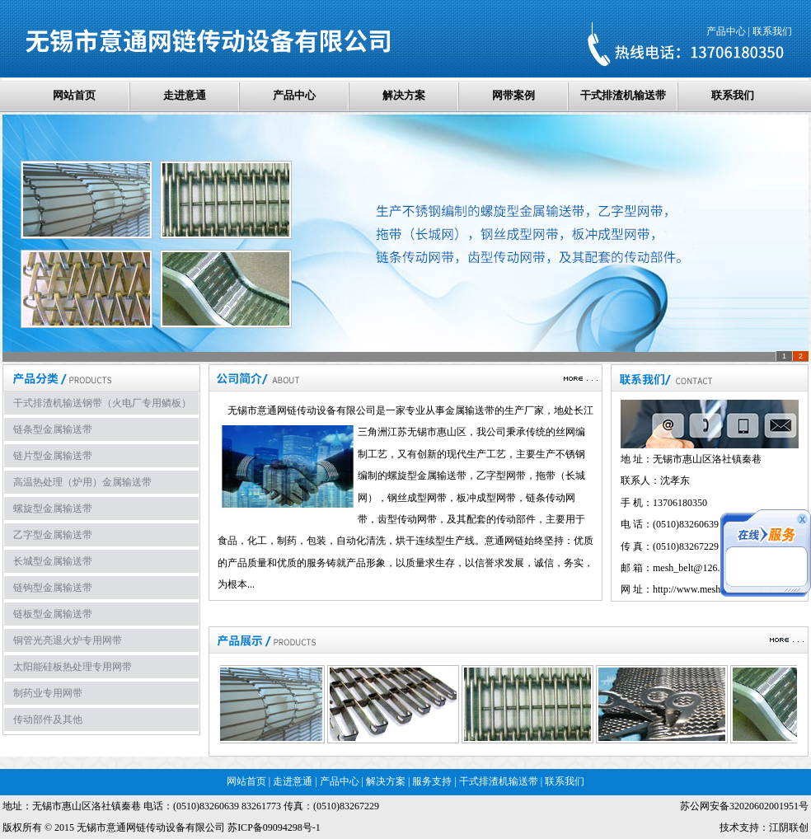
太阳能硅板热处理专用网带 (72, 667)
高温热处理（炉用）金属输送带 (82, 482)
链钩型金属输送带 (52, 587)
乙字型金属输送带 (52, 535)
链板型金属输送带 (52, 614)
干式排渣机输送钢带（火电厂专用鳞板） (102, 403)
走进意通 (184, 95)
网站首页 (74, 95)
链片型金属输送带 (52, 456)
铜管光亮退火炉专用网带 (67, 640)
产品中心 (726, 31)
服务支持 (432, 781)
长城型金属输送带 (52, 561)
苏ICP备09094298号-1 (274, 827)
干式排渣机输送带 (623, 95)
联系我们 (772, 31)
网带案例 (513, 95)
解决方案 (403, 95)
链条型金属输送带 (52, 429)
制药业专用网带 (47, 693)
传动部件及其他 (47, 719)
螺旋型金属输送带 (52, 508)
